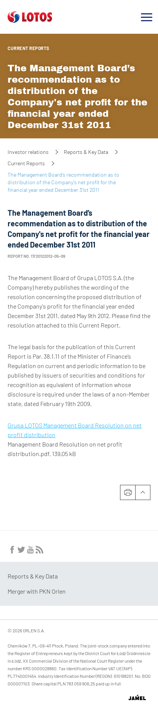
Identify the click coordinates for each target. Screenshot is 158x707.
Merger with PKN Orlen (37, 591)
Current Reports (28, 48)
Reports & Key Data (86, 152)
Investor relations (28, 152)
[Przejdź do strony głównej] (30, 19)
